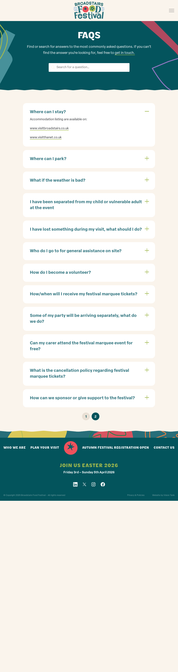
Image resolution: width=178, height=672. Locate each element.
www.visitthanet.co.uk (46, 137)
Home (71, 448)
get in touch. (125, 53)
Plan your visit (44, 448)
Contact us (164, 448)
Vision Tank (169, 496)
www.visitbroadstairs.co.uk (49, 128)
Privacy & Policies (135, 496)
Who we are (14, 448)
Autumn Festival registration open (115, 448)
